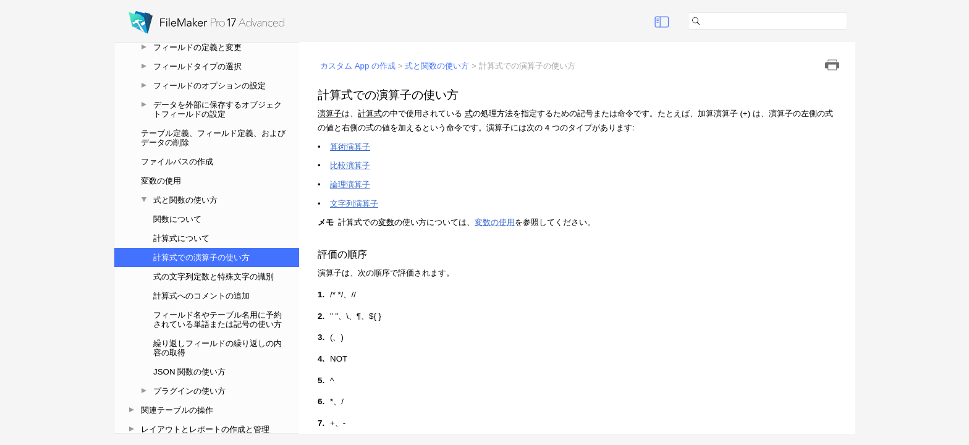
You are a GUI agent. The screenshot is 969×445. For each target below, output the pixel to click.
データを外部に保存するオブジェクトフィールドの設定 (217, 109)
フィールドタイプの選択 (197, 66)
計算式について (181, 238)
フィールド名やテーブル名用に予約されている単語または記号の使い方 (217, 319)
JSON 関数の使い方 (189, 371)
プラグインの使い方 (189, 391)
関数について (177, 219)
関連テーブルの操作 (177, 410)
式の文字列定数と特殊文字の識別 (213, 276)
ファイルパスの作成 (177, 161)
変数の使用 (161, 180)
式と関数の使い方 (185, 200)
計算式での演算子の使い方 (201, 257)
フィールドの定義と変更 (197, 47)
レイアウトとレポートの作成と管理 (205, 429)
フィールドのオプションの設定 (209, 85)
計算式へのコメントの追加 (201, 295)
